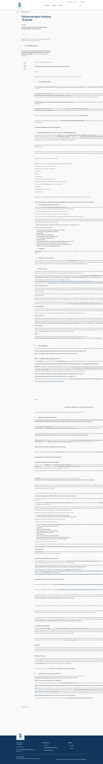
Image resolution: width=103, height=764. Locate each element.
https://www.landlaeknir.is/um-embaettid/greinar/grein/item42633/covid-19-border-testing (54, 597)
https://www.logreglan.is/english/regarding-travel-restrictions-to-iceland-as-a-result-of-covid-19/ (56, 353)
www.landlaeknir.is (98, 338)
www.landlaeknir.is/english (69, 668)
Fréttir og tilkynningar (48, 750)
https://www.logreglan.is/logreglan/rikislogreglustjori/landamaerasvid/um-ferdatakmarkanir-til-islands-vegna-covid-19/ (60, 351)
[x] (24, 69)
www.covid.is (44, 331)
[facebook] (24, 66)
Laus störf (72, 745)
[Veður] (76, 2)
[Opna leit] (80, 5)
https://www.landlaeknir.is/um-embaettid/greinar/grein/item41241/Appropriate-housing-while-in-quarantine (58, 620)
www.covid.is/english (75, 628)
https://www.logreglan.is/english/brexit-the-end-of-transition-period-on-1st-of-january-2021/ (55, 376)
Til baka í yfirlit (24, 707)
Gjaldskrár (72, 748)
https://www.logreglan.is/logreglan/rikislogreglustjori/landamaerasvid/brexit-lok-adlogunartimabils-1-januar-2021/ (59, 373)
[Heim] (19, 4)
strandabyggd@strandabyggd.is (51, 747)
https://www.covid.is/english (56, 668)
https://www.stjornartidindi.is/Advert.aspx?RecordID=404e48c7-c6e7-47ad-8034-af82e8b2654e (55, 338)
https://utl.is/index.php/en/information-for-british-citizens (51, 381)
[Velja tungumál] (85, 5)
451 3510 (46, 745)
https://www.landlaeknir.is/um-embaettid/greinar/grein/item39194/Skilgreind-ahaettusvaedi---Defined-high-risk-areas (76, 277)
